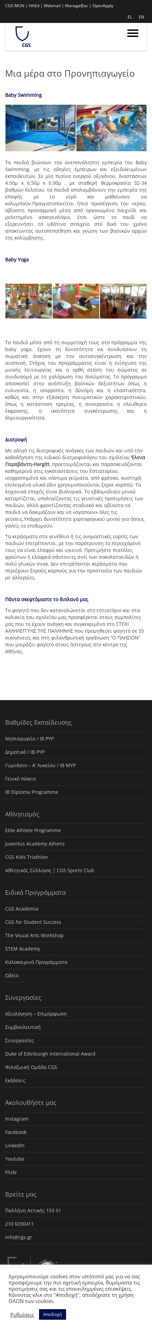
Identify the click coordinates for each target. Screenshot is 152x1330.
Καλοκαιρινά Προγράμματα (36, 962)
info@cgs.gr (18, 1237)
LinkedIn (15, 1145)
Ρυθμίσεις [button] (22, 1315)
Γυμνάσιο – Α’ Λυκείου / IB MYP (40, 765)
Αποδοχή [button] (52, 1314)
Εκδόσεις (15, 1080)
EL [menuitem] (130, 17)
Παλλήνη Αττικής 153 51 (33, 1210)
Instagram (16, 1118)
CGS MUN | (16, 6)
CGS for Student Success (33, 922)
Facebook (15, 1132)
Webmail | (54, 6)
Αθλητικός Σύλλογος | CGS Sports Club (49, 870)
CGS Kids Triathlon (26, 857)
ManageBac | (78, 6)
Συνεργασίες (19, 1040)
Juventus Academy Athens (35, 843)
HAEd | (36, 6)
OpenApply (102, 6)
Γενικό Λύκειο (20, 778)
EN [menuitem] (141, 17)
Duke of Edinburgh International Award (50, 1053)
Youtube (14, 1158)
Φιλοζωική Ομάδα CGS (31, 1067)
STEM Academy (22, 948)
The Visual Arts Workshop (34, 935)
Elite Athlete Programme (33, 830)
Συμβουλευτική (23, 1027)
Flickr (11, 1172)
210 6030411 (19, 1224)
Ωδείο (11, 975)
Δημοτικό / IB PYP (25, 752)
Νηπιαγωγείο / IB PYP (29, 738)
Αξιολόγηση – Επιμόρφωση (36, 1013)
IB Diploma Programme (31, 792)
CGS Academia (21, 908)
